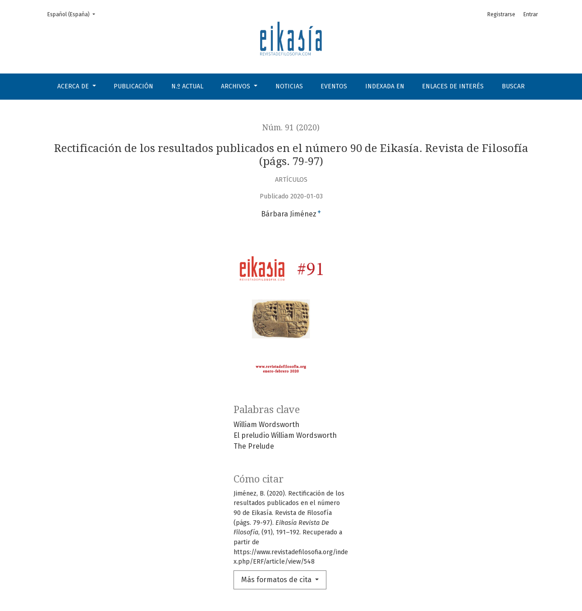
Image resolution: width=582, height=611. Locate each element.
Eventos (334, 86)
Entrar (530, 14)
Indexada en (384, 86)
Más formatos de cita (277, 579)
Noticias (289, 86)
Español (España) (74, 14)
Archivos (236, 86)
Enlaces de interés (453, 86)
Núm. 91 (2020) (291, 127)
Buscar (513, 86)
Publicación (133, 86)
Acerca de (74, 86)
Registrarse (501, 14)
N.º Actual (187, 86)
